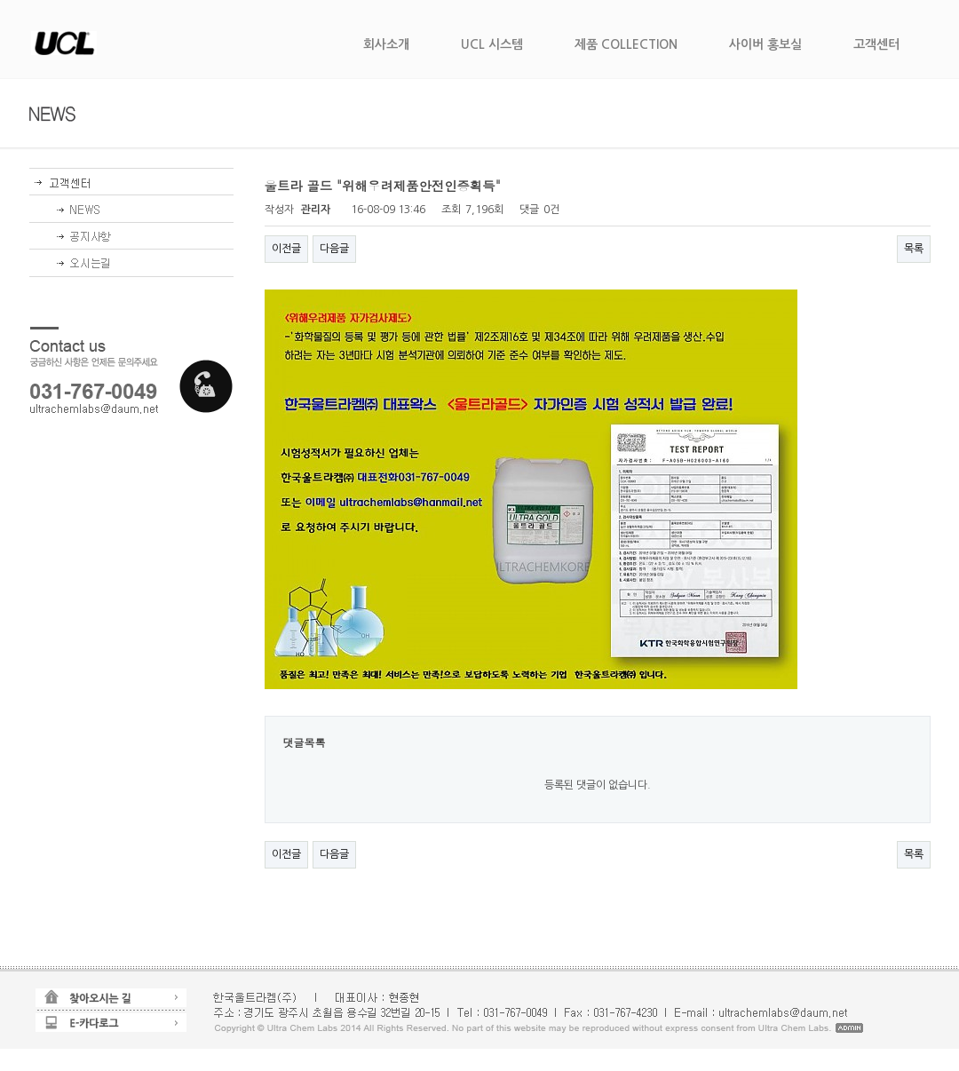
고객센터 (876, 44)
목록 (913, 248)
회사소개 (386, 44)
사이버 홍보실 (765, 44)
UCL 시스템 (492, 44)
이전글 (286, 248)
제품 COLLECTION (626, 44)
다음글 (334, 248)
